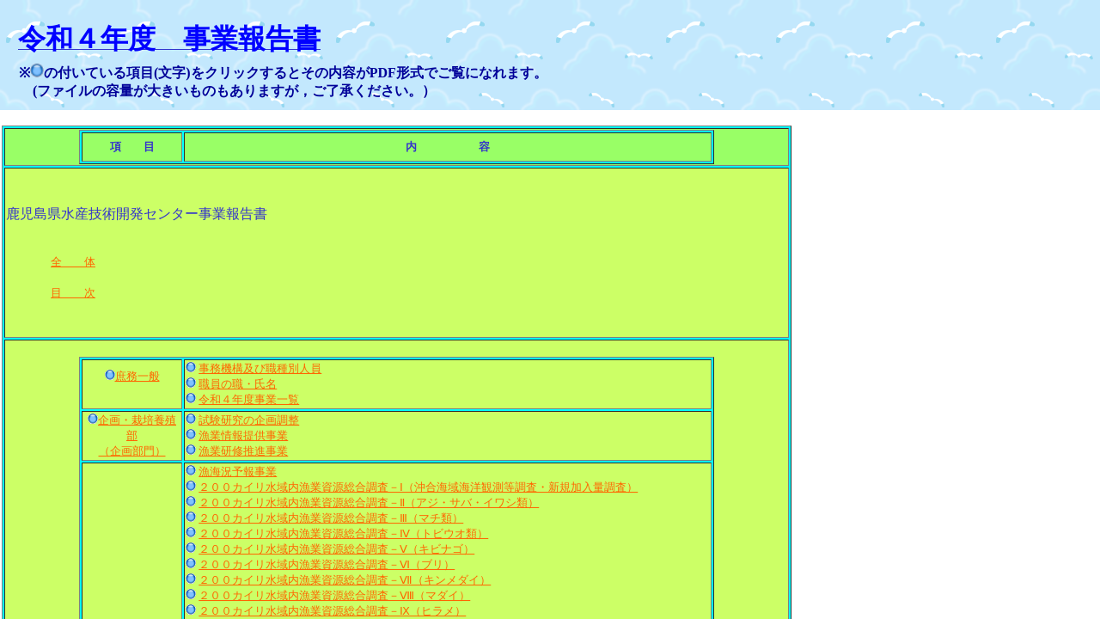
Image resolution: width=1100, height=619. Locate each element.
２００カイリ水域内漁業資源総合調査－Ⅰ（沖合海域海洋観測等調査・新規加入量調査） (418, 487)
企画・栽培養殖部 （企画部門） (137, 435)
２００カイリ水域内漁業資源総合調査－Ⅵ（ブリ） (327, 564)
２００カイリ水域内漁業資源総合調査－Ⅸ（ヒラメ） (332, 610)
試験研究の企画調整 (249, 420)
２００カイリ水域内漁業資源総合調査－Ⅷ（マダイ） (334, 595)
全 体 (73, 261)
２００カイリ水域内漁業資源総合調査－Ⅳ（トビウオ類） (343, 533)
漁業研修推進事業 (243, 450)
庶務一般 (137, 376)
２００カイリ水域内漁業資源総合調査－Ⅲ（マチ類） (331, 518)
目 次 (73, 292)
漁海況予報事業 (238, 471)
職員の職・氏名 (238, 383)
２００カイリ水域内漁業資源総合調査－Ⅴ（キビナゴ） (336, 548)
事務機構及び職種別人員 (260, 368)
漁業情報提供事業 (243, 435)
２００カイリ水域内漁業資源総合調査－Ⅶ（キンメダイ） (345, 579)
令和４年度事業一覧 (249, 399)
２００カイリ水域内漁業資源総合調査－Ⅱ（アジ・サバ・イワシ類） (369, 502)
